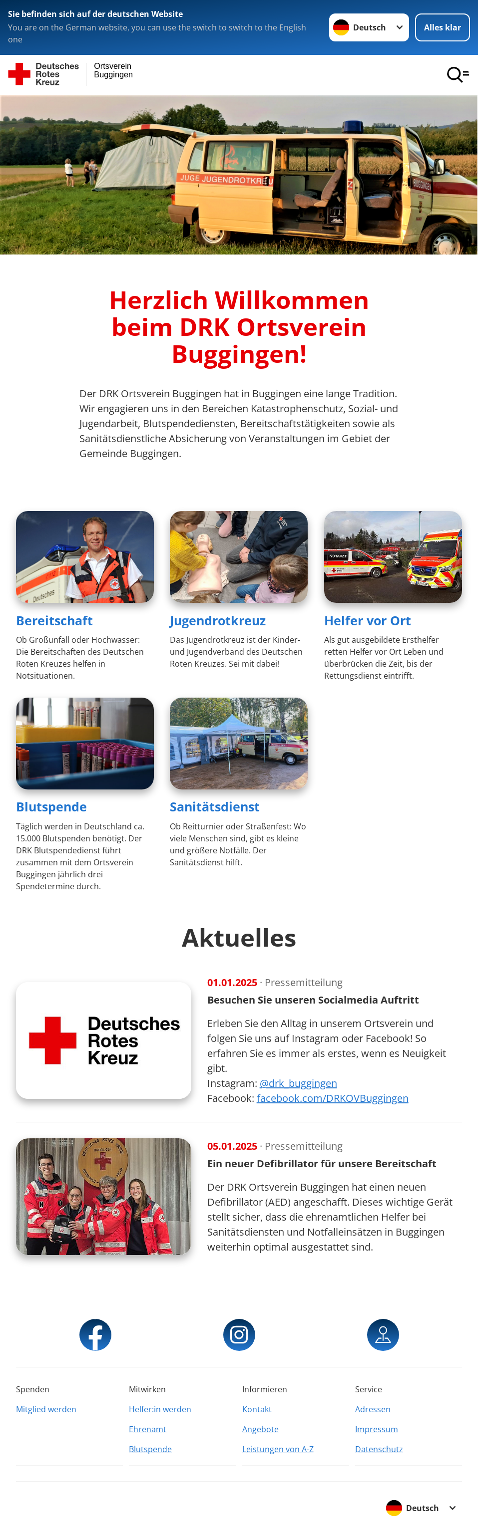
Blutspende (51, 806)
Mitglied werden (46, 1409)
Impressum (376, 1429)
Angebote (260, 1429)
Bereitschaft (54, 620)
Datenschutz (379, 1449)
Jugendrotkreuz (218, 620)
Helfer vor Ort (367, 620)
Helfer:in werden (160, 1409)
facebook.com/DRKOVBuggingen (333, 1098)
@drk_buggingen (298, 1083)
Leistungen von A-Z (278, 1449)
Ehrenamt (147, 1429)
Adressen (373, 1409)
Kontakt (257, 1409)
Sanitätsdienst (215, 806)
